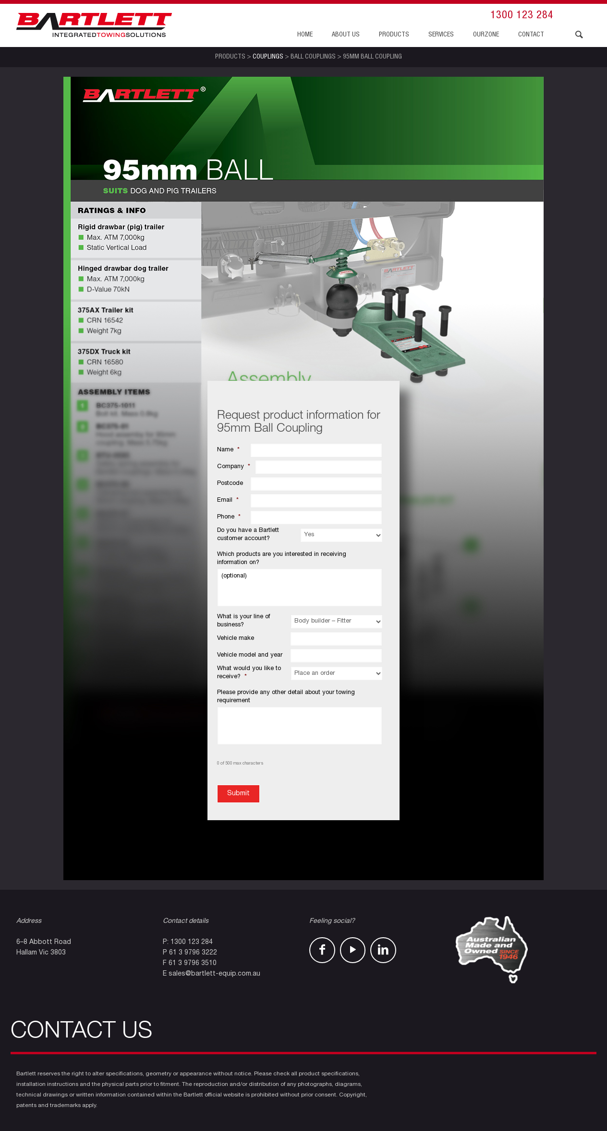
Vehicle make (235, 639)
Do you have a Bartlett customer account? (248, 535)
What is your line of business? (243, 621)
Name (228, 450)
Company (233, 467)
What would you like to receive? (249, 673)
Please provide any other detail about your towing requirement (286, 697)
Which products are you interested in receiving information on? (281, 559)
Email (228, 500)
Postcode (230, 484)
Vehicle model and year (249, 655)
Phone (229, 517)
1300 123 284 (522, 16)
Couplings (268, 57)
